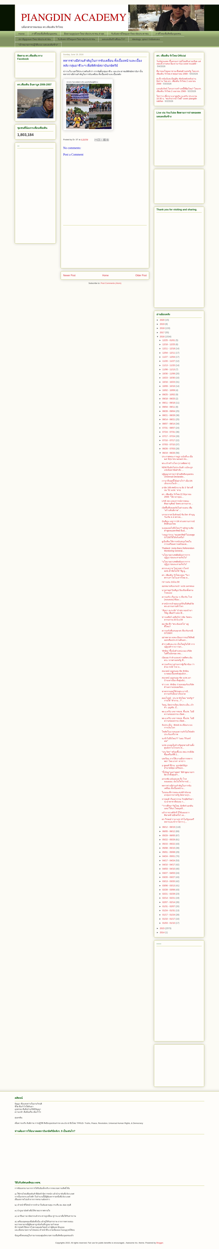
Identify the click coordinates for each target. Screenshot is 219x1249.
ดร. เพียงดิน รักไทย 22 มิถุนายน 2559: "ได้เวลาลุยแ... (176, 495)
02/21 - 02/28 (168, 894)
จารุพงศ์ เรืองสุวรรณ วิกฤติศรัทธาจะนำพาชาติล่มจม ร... (177, 800)
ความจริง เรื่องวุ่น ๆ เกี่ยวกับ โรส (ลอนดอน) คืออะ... (177, 598)
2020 (162, 320)
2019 (162, 324)
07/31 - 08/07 (168, 428)
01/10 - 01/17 (168, 919)
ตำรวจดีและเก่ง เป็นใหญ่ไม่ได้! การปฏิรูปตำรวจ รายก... (178, 645)
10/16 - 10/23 (168, 382)
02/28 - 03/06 (168, 889)
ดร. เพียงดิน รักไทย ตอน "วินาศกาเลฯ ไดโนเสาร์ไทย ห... (176, 576)
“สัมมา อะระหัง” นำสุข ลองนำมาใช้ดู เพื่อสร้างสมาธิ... (177, 611)
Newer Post (69, 275)
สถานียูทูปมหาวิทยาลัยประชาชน (35, 39)
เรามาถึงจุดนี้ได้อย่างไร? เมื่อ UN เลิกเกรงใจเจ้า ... (177, 482)
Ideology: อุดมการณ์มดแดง (146, 39)
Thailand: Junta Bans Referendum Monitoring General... (178, 549)
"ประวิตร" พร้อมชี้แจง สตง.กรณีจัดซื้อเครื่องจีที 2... (178, 753)
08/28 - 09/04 (168, 411)
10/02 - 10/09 (168, 390)
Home (22, 33)
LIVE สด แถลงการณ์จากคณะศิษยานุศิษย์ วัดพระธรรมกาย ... (177, 502)
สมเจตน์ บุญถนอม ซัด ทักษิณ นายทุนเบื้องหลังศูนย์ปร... (175, 672)
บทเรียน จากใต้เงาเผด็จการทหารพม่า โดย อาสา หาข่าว (177, 759)
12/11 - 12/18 (168, 348)
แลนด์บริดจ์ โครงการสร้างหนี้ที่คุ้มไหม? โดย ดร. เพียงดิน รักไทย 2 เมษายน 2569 (179, 89)
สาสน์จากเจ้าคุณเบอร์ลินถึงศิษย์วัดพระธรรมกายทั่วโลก (178, 604)
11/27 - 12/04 (168, 357)
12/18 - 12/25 (168, 344)
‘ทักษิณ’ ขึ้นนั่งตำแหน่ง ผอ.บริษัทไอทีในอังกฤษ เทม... (177, 652)
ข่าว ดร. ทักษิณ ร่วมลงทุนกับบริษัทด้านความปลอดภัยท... (178, 685)
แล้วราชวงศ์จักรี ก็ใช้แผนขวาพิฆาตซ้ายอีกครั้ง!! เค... (176, 813)
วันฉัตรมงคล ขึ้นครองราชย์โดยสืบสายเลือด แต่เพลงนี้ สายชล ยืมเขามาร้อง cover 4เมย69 (178, 62)
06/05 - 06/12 (168, 831)
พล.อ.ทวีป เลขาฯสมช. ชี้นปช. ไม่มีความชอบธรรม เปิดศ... (178, 712)
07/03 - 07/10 (168, 444)
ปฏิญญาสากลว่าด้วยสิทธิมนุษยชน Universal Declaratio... (178, 475)
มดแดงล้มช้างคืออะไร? (113, 39)
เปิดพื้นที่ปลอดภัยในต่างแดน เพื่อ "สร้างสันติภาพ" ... (177, 509)
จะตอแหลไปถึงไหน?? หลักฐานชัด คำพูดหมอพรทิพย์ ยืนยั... (177, 529)
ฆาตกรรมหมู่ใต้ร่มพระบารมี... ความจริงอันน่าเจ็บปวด (176, 692)
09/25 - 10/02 (168, 394)
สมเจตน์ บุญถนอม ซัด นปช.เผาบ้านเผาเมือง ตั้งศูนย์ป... (176, 679)
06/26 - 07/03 (168, 448)
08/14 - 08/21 (168, 419)
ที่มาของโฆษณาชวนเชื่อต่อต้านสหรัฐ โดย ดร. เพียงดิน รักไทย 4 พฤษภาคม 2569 (178, 72)
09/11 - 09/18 (168, 403)
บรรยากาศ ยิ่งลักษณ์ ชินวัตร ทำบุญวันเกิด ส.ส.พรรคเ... (178, 515)
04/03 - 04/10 (168, 869)
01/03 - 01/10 (168, 923)
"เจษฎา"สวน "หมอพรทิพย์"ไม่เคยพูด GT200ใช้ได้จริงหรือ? (178, 536)
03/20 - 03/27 (168, 877)
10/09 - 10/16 (168, 386)
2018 (162, 328)
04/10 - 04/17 (168, 864)
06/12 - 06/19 (168, 827)
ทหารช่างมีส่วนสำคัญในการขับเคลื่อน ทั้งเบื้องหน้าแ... (176, 786)
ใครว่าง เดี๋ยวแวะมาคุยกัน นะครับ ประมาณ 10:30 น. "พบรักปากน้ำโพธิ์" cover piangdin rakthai (176, 99)
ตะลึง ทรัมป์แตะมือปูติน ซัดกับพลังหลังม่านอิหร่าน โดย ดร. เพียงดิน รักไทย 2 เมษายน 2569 (176, 81)
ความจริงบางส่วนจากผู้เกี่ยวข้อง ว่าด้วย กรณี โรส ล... (178, 665)
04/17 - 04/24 (168, 860)
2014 (162, 932)
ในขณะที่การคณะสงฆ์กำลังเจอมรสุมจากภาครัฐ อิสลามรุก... (176, 793)
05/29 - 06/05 (168, 835)
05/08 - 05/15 (168, 848)
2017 (162, 332)
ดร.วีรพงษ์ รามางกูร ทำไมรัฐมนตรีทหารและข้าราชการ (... (178, 820)
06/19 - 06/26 (168, 453)
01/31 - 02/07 (168, 906)
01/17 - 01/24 (168, 914)
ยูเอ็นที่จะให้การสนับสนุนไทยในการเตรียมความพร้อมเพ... (176, 542)
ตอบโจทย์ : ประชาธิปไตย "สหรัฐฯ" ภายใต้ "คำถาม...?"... (178, 699)
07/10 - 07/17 (168, 440)
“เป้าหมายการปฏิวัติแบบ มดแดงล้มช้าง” (38, 44)
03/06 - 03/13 (168, 885)
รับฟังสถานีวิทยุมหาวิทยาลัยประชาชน (129, 33)
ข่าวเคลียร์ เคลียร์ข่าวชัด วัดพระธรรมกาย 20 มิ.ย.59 (177, 618)
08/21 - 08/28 (168, 415)
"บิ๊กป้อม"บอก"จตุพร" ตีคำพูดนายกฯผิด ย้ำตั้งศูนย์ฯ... (178, 773)
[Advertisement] (105, 247)
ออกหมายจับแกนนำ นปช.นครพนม (178, 586)
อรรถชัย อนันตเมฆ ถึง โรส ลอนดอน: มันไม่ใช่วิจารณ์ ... (176, 780)
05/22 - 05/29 (168, 839)
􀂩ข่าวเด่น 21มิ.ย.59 (170, 582)
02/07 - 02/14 (168, 902)
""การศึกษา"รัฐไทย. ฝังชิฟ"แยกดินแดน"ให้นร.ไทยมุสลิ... (177, 807)
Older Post (141, 275)
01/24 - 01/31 (168, 910)
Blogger (159, 1243)
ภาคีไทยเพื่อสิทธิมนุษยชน (44, 33)
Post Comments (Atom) (111, 283)
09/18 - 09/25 (168, 398)
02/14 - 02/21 (168, 898)
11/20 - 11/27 (168, 361)
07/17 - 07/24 (168, 436)
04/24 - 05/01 (168, 856)
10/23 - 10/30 (168, 377)
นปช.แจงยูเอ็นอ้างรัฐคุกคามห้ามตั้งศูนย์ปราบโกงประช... (178, 746)
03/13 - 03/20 (168, 881)
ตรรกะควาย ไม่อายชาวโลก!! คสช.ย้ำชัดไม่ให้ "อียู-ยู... (175, 569)
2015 (162, 928)
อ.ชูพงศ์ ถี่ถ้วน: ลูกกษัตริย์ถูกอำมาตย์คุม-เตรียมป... (174, 766)
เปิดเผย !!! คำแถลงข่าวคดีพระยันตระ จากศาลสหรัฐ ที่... (177, 658)
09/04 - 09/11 (168, 407)
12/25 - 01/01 (168, 340)
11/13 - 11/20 (168, 365)
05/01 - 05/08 (168, 852)
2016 (162, 336)
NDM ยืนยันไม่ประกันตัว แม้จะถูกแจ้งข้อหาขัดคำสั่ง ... (177, 468)
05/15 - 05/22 (168, 844)
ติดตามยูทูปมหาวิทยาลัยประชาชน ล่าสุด (84, 33)
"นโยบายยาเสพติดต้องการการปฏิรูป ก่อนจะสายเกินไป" (176, 556)
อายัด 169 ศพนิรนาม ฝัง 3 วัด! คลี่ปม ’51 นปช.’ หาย (177, 488)
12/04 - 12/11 (168, 353)
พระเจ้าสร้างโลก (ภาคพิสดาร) (176, 463)
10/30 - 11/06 (168, 373)
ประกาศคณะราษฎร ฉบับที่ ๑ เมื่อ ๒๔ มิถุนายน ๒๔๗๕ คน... (177, 457)
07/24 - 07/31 (168, 432)
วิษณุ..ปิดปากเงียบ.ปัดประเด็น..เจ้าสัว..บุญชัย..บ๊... (178, 706)
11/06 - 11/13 (168, 369)
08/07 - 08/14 (168, 423)
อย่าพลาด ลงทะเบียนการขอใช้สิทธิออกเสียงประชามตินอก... (178, 638)
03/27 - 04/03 (168, 873)
